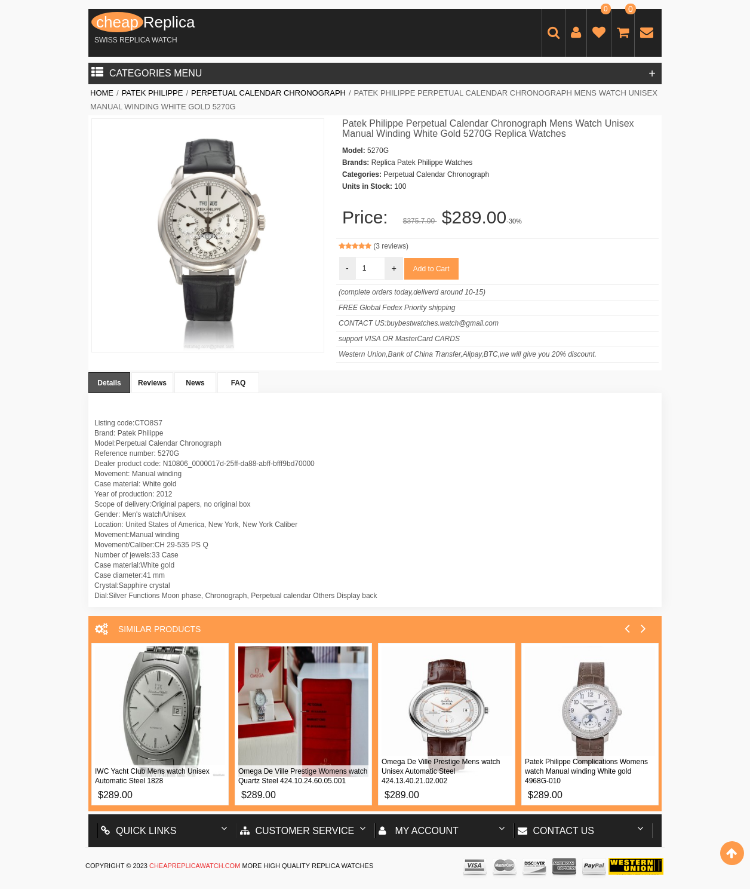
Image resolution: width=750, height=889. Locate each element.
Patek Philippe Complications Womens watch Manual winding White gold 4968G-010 (586, 771)
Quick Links (138, 831)
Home (101, 92)
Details (109, 383)
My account (419, 831)
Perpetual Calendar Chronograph (268, 92)
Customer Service (297, 831)
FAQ (238, 383)
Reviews (152, 383)
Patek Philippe (152, 92)
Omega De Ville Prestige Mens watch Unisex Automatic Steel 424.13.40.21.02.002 (441, 771)
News (195, 383)
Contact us (556, 831)
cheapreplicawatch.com (194, 865)
